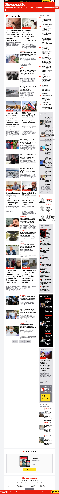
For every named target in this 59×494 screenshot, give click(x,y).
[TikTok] (34, 483)
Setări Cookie (29, 489)
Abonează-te (46, 1)
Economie (47, 8)
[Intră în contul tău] (52, 1)
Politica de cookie (33, 486)
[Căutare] (5, 10)
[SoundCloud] (42, 483)
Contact (52, 485)
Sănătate (54, 8)
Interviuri (33, 8)
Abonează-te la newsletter (45, 398)
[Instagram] (29, 483)
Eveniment (8, 8)
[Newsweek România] (15, 4)
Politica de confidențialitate (21, 486)
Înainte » (28, 341)
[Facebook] (17, 483)
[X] (21, 483)
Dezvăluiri (18, 8)
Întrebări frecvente (42, 486)
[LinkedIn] (38, 483)
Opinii (39, 8)
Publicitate (13, 485)
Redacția (7, 485)
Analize (25, 8)
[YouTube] (25, 483)
